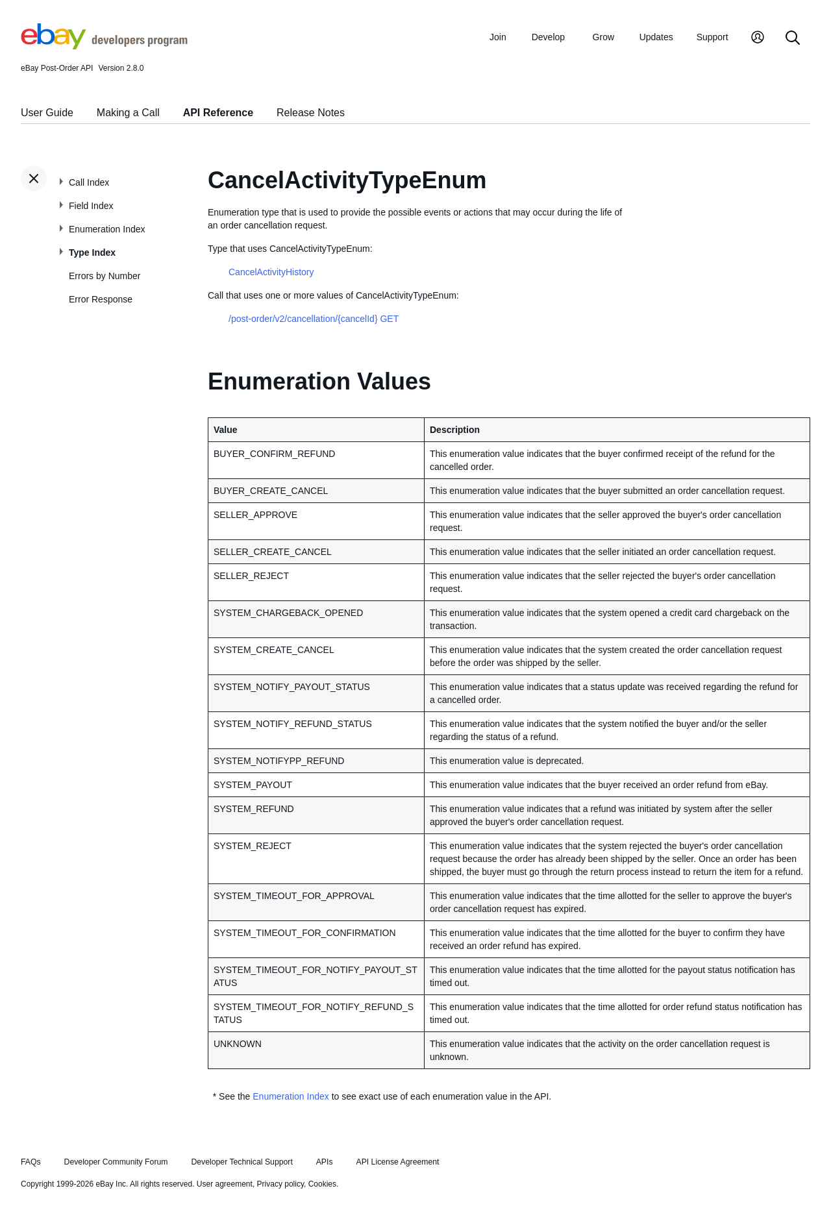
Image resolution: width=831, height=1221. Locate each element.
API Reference (218, 112)
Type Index (92, 252)
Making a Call (128, 112)
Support (712, 37)
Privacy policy (280, 1184)
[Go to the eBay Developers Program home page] (104, 46)
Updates (656, 37)
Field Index (91, 206)
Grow (603, 37)
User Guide (47, 112)
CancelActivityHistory (271, 272)
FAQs (31, 1161)
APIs (324, 1161)
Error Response (100, 299)
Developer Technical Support (241, 1161)
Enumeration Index (107, 229)
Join (498, 37)
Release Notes (311, 112)
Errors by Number (104, 276)
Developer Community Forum (116, 1161)
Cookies (322, 1184)
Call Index (89, 182)
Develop (548, 37)
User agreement (225, 1184)
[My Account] (757, 39)
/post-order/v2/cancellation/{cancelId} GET (314, 319)
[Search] (792, 39)
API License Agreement (397, 1161)
